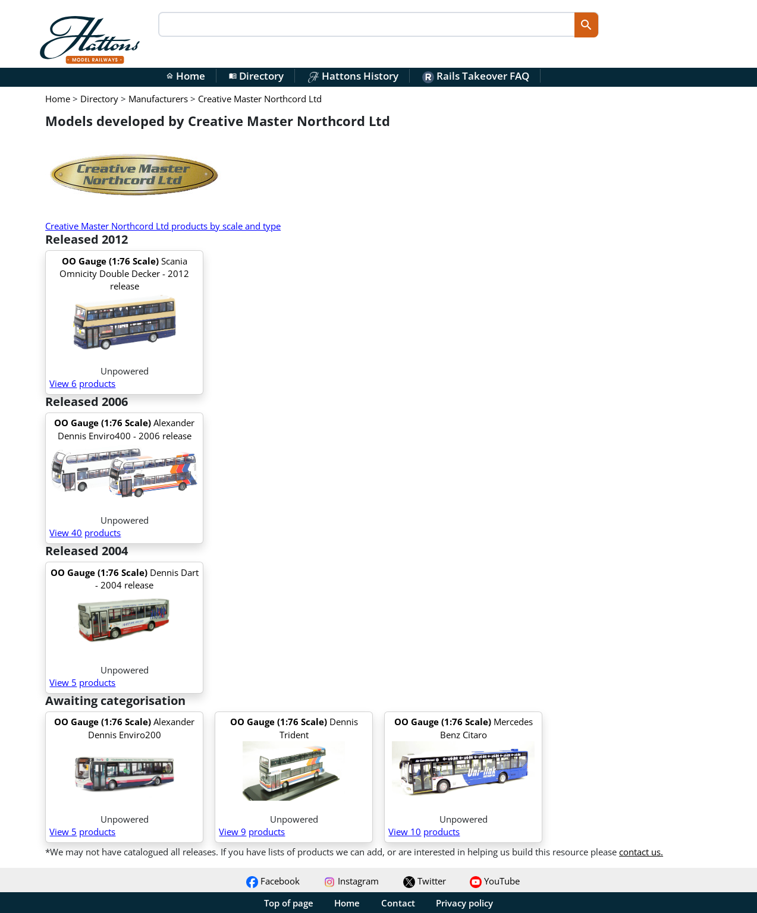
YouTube (495, 881)
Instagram (351, 881)
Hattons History (352, 76)
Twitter (424, 881)
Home (185, 76)
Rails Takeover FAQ (475, 76)
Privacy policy (464, 903)
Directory (256, 76)
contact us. (641, 852)
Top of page (288, 903)
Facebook (273, 881)
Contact (398, 903)
